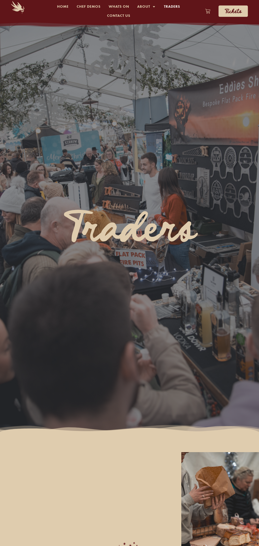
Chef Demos (89, 6)
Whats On (119, 6)
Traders (172, 6)
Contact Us (118, 15)
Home (63, 6)
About (146, 7)
